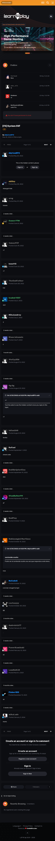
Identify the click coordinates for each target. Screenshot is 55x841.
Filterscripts (17, 137)
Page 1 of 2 (27, 144)
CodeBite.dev (32, 828)
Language (17, 826)
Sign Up (34, 167)
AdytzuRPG (31, 395)
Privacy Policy (28, 826)
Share (14, 787)
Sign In (20, 167)
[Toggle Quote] (6, 395)
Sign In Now (27, 774)
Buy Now (27, 45)
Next (46, 144)
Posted (16, 156)
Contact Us (38, 826)
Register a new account (27, 759)
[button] (27, 53)
